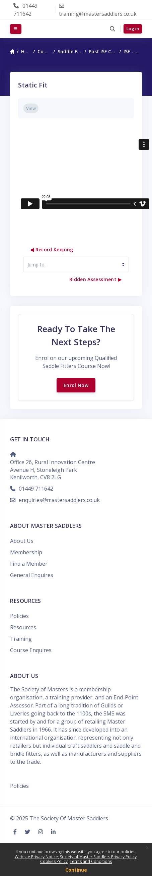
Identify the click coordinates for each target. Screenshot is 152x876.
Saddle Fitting (70, 51)
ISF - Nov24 (133, 51)
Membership (26, 552)
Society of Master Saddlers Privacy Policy (98, 857)
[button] (112, 28)
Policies (19, 616)
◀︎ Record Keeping (51, 249)
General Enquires (31, 575)
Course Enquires (31, 650)
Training (21, 638)
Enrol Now (76, 385)
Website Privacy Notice (36, 857)
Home (25, 51)
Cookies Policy (54, 861)
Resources (23, 627)
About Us (21, 541)
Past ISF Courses (103, 51)
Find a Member (29, 563)
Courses (44, 51)
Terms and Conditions (91, 861)
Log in (133, 29)
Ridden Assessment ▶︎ (95, 279)
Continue (76, 870)
